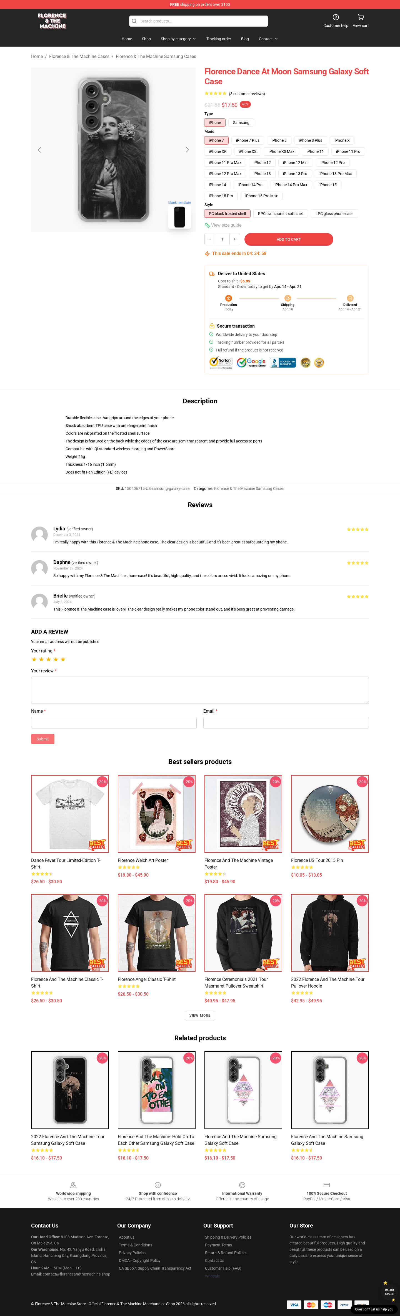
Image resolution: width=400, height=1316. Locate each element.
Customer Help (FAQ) (223, 1268)
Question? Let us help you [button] (374, 1309)
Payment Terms (218, 1245)
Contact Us (214, 1260)
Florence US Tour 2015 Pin (317, 860)
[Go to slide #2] (127, 245)
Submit (43, 739)
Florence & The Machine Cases (79, 56)
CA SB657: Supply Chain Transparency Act (155, 1268)
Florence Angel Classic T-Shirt (147, 979)
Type (208, 114)
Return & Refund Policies (226, 1253)
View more (200, 1016)
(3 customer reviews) (247, 94)
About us (126, 1237)
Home (37, 56)
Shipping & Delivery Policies (228, 1237)
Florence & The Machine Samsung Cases (156, 56)
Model (210, 131)
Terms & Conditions (135, 1245)
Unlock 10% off (389, 1292)
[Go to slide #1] (99, 245)
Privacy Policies (132, 1253)
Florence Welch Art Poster (143, 860)
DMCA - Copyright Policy (140, 1260)
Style (208, 205)
